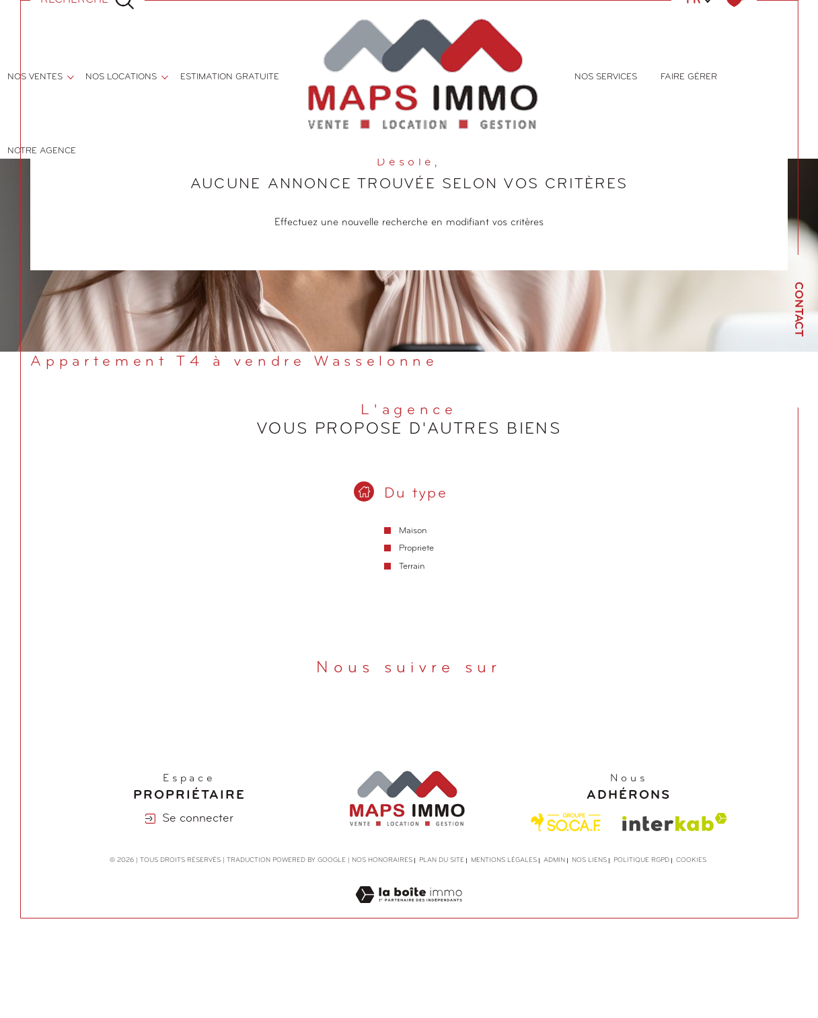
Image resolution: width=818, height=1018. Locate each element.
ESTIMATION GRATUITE (229, 77)
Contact (798, 309)
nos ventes (35, 77)
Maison (413, 530)
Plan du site (441, 861)
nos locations (121, 77)
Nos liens (589, 861)
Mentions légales (504, 861)
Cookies (691, 861)
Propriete (416, 549)
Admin (554, 861)
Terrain (412, 566)
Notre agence (41, 151)
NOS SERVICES (605, 77)
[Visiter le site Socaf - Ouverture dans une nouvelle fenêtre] (566, 823)
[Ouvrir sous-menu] (70, 76)
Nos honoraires (382, 861)
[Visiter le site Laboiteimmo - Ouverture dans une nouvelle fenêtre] (409, 911)
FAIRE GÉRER (689, 77)
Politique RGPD (641, 861)
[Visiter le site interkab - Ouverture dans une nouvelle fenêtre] (674, 823)
